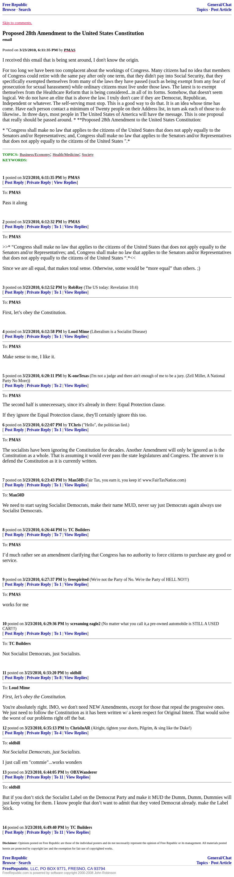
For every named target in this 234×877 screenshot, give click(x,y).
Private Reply (39, 182)
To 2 (58, 385)
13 (4, 772)
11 (4, 673)
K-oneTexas (78, 376)
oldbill (75, 673)
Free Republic (14, 4)
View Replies (65, 182)
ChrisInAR (80, 728)
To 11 (58, 777)
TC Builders (79, 530)
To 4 (58, 733)
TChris (74, 425)
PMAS (74, 177)
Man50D (76, 480)
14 (4, 827)
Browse (9, 9)
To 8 (58, 677)
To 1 (58, 226)
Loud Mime (78, 331)
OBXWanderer (83, 772)
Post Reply (14, 182)
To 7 (58, 534)
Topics (202, 9)
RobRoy (75, 287)
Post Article (221, 9)
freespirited (78, 579)
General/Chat (219, 4)
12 (4, 728)
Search (25, 9)
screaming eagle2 (85, 623)
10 (4, 623)
